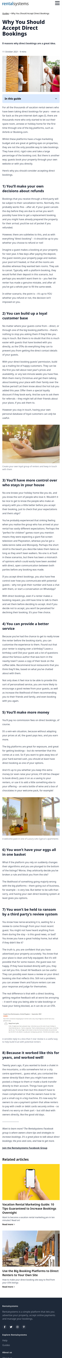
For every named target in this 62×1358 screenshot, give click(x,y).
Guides (5, 13)
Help (4, 1340)
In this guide (31, 98)
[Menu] (57, 3)
